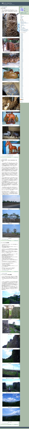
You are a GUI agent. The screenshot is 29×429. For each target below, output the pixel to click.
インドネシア (5, 239)
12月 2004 (22, 40)
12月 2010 (22, 86)
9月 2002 (22, 33)
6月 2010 (22, 83)
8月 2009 (22, 81)
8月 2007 (22, 66)
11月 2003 (22, 34)
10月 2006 (22, 59)
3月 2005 (22, 43)
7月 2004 (22, 36)
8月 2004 (22, 37)
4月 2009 (22, 80)
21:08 (10, 271)
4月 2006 (22, 54)
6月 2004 (22, 35)
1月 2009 (22, 79)
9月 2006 (22, 58)
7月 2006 (22, 56)
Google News (22, 16)
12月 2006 (22, 61)
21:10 (10, 240)
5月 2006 (22, 55)
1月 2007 (22, 62)
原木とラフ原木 (22, 27)
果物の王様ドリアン (23, 25)
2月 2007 (22, 63)
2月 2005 (22, 42)
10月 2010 (22, 85)
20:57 (10, 424)
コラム (7, 239)
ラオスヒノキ (22, 24)
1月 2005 (22, 41)
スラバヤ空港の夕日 (23, 28)
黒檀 (21, 26)
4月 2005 (22, 44)
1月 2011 (22, 87)
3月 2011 (22, 88)
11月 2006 (22, 60)
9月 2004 (22, 38)
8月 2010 (22, 84)
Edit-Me (21, 17)
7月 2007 (22, 65)
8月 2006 (22, 57)
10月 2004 (22, 39)
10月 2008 (22, 77)
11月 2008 (22, 78)
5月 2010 (22, 82)
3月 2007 (22, 64)
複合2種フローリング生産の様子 (24, 29)
